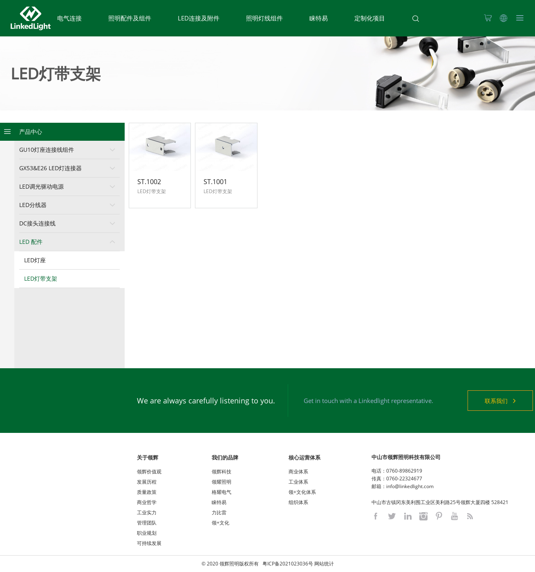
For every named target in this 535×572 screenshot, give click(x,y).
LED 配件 (31, 241)
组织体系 (298, 502)
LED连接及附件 (198, 18)
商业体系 (298, 471)
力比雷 (219, 512)
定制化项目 (369, 18)
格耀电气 (221, 492)
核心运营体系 (304, 457)
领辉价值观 (149, 471)
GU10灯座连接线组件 (46, 149)
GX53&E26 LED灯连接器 (50, 168)
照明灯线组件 (264, 18)
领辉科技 (221, 471)
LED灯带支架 (40, 278)
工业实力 (147, 512)
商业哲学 (147, 502)
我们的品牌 (225, 457)
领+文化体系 (302, 492)
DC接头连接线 (37, 223)
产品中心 (30, 131)
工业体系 (298, 481)
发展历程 (147, 481)
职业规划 (147, 532)
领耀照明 (221, 481)
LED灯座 (35, 260)
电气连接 (69, 18)
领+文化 (220, 522)
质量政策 (147, 492)
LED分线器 (33, 205)
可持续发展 (149, 543)
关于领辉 (147, 457)
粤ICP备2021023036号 (287, 563)
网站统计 (324, 563)
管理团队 (147, 522)
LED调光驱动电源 (41, 186)
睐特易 (318, 18)
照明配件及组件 (129, 18)
